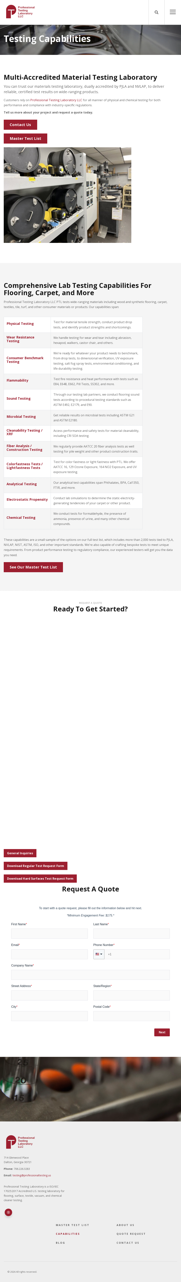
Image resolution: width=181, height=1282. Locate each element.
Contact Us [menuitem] (128, 1242)
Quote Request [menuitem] (131, 1234)
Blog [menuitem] (60, 1242)
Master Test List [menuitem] (72, 1225)
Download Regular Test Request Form (35, 866)
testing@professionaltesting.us (32, 1175)
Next (162, 1032)
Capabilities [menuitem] (68, 1234)
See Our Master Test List (33, 567)
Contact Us (20, 124)
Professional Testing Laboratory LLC (56, 100)
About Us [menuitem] (125, 1225)
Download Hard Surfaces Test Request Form (40, 879)
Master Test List (25, 138)
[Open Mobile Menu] (173, 12)
